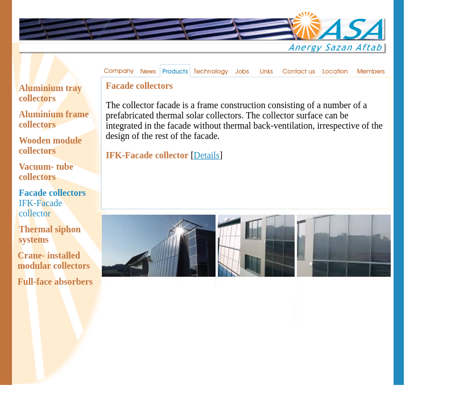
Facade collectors (52, 193)
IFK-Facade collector (40, 208)
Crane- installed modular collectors (54, 260)
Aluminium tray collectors (50, 93)
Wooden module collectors (50, 145)
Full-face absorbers (55, 281)
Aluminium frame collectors (54, 119)
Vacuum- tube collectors (46, 172)
